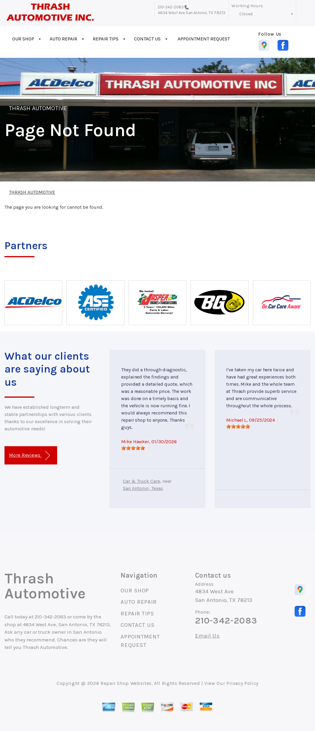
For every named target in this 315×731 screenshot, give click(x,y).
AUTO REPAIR (63, 39)
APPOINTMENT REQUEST (204, 39)
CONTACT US (147, 39)
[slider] (133, 448)
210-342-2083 (171, 7)
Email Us (207, 636)
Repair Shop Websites (126, 683)
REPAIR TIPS (105, 39)
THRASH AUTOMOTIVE (38, 108)
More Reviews (29, 456)
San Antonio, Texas (143, 488)
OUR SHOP (23, 39)
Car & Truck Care (141, 481)
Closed (245, 13)
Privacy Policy (242, 683)
